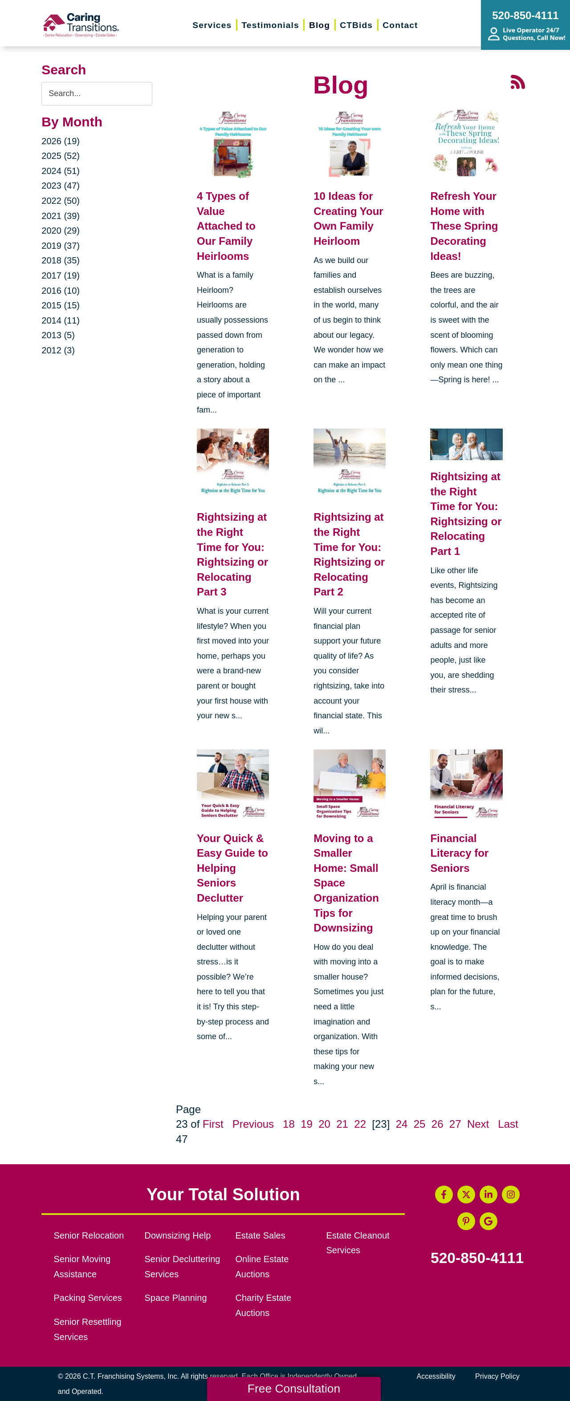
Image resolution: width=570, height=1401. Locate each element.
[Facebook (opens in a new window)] (444, 1194)
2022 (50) (60, 201)
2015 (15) (60, 305)
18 (289, 1124)
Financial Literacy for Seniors (459, 853)
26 (438, 1124)
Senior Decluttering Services (182, 1266)
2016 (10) (60, 291)
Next (478, 1124)
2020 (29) (60, 230)
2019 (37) (60, 246)
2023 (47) (60, 185)
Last (508, 1124)
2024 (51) (60, 171)
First (213, 1124)
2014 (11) (60, 320)
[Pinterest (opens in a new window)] (466, 1221)
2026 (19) (60, 141)
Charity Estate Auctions (263, 1305)
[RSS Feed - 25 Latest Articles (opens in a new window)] (518, 81)
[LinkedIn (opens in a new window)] (488, 1194)
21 (342, 1124)
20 (324, 1124)
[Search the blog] (96, 93)
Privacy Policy (497, 1376)
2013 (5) (58, 335)
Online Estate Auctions (262, 1266)
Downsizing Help (178, 1235)
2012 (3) (58, 350)
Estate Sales (260, 1235)
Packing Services (88, 1298)
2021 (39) (60, 216)
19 (307, 1124)
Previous (253, 1124)
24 (402, 1124)
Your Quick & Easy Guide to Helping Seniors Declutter (232, 868)
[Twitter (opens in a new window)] (466, 1194)
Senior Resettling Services (88, 1329)
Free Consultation (294, 1388)
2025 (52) (60, 156)
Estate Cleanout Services (357, 1243)
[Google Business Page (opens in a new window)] (488, 1221)
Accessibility (436, 1376)
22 (360, 1124)
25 (420, 1124)
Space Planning (176, 1298)
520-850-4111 (477, 1258)
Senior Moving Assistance (82, 1266)
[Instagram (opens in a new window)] (511, 1194)
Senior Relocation (89, 1235)
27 (455, 1124)
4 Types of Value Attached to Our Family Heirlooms (226, 226)
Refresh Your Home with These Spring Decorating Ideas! (464, 226)
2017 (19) (60, 275)
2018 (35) (60, 260)
